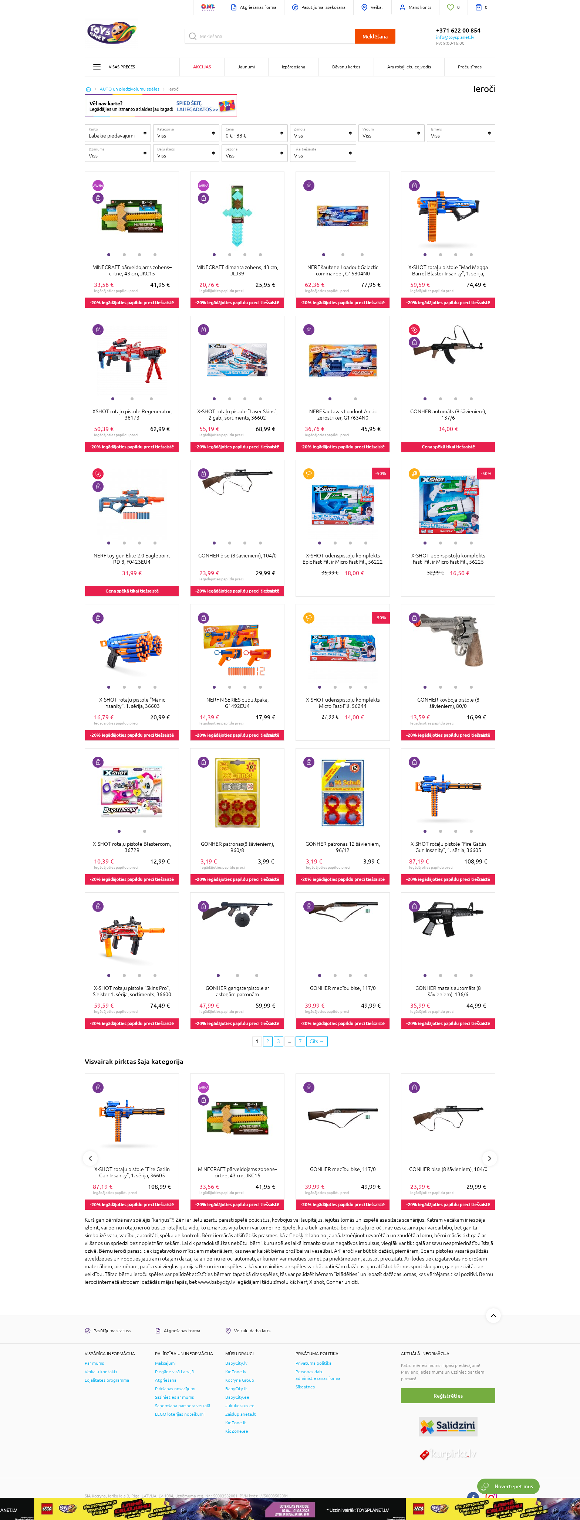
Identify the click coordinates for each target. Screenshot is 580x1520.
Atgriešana (165, 1380)
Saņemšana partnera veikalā (182, 1405)
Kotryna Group (239, 1380)
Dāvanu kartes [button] (346, 66)
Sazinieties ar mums (174, 1397)
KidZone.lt (235, 1422)
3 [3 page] (278, 1041)
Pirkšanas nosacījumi (175, 1388)
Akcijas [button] (202, 66)
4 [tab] (155, 254)
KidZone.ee (236, 1431)
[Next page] (317, 1041)
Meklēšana (375, 36)
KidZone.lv (235, 1371)
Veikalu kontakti (101, 1371)
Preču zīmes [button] (470, 66)
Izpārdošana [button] (293, 66)
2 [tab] (124, 254)
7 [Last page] (300, 1041)
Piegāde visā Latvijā (174, 1371)
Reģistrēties (448, 1395)
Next (489, 1158)
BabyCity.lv (236, 1363)
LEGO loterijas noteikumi (180, 1414)
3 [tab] (139, 254)
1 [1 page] (257, 1041)
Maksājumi (165, 1363)
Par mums (94, 1363)
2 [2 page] (267, 1041)
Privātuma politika (313, 1363)
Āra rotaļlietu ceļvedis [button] (409, 66)
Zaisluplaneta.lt (240, 1414)
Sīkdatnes (305, 1387)
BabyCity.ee (237, 1397)
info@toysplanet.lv (455, 37)
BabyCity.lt (236, 1388)
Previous (90, 1158)
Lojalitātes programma (107, 1380)
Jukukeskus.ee (239, 1405)
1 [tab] (108, 254)
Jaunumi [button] (246, 66)
